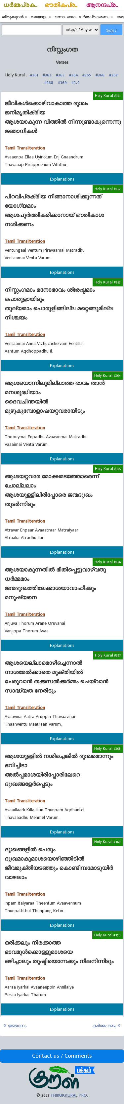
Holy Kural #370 (107, 935)
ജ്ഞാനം (17, 1026)
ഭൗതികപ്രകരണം (64, 5)
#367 (113, 75)
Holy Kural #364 (107, 375)
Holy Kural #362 (108, 189)
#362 (47, 75)
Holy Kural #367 (108, 655)
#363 (60, 75)
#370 (75, 82)
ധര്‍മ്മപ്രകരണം (22, 5)
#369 (62, 82)
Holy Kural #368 (107, 748)
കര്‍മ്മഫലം (104, 1026)
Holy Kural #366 (108, 562)
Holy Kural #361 (108, 95)
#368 (48, 82)
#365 (86, 75)
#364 (73, 75)
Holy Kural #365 (108, 468)
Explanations (62, 179)
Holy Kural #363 (108, 282)
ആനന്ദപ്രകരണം (105, 5)
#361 (34, 75)
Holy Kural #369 (107, 841)
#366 (100, 75)
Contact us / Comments (62, 1056)
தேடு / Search (111, 31)
